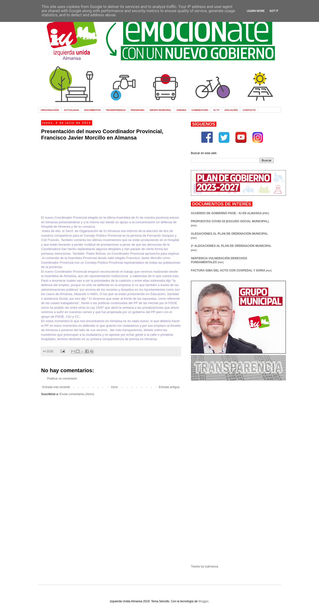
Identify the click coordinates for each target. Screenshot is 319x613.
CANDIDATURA (199, 110)
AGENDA (181, 110)
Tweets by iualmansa (204, 566)
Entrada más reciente (56, 387)
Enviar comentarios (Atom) (77, 394)
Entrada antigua (169, 387)
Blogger (203, 601)
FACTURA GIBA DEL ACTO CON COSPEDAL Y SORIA (231, 270)
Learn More (256, 11)
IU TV (216, 110)
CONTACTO (249, 110)
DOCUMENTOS (92, 110)
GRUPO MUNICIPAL (160, 110)
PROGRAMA (137, 110)
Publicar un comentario (62, 378)
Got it (273, 11)
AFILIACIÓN (231, 110)
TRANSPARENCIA (116, 110)
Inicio (114, 387)
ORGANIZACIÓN (50, 110)
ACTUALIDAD (71, 110)
